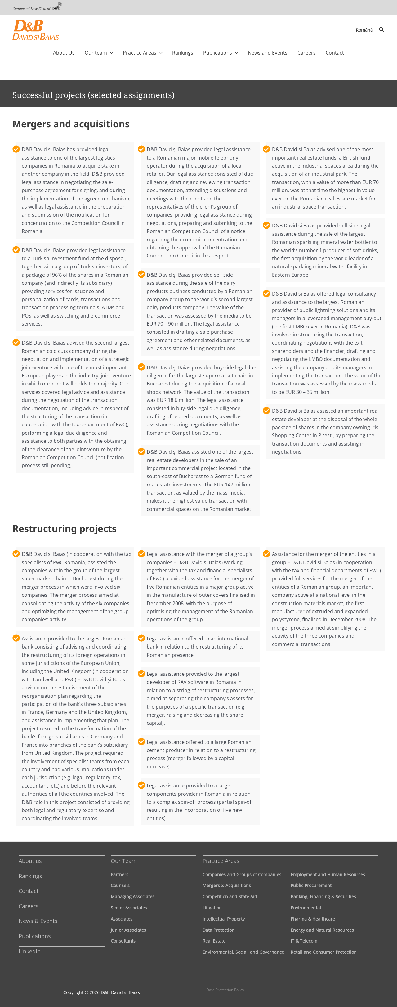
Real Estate (214, 941)
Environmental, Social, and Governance (243, 952)
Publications (35, 936)
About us (30, 860)
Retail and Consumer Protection (324, 952)
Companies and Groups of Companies (242, 874)
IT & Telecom (304, 941)
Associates (121, 919)
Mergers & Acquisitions (227, 885)
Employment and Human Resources (328, 874)
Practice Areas (221, 860)
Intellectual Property (224, 919)
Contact (28, 891)
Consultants (123, 941)
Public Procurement (311, 885)
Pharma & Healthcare (313, 919)
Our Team (124, 860)
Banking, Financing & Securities (323, 896)
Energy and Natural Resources (322, 930)
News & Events (38, 921)
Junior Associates (128, 930)
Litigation (212, 908)
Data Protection (218, 930)
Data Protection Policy (225, 989)
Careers (28, 906)
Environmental (306, 908)
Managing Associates (132, 896)
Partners (119, 874)
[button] (382, 30)
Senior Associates (129, 908)
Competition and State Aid (230, 896)
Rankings (30, 876)
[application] (119, 52)
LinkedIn (30, 951)
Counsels (120, 885)
